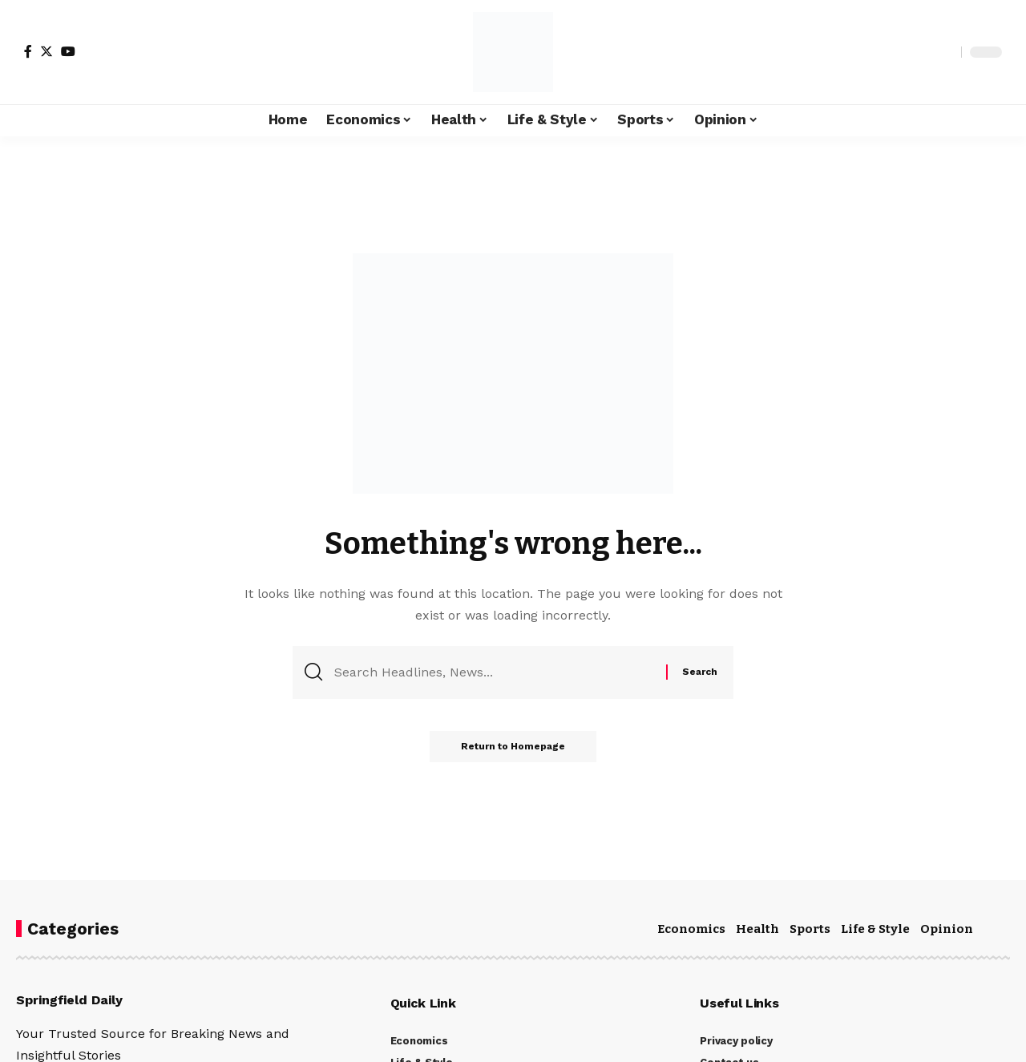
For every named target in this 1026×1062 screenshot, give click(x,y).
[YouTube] (68, 51)
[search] (945, 52)
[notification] (921, 52)
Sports (810, 929)
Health (757, 929)
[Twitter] (46, 51)
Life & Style (875, 929)
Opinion (946, 929)
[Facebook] (28, 51)
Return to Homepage (513, 747)
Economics (691, 929)
